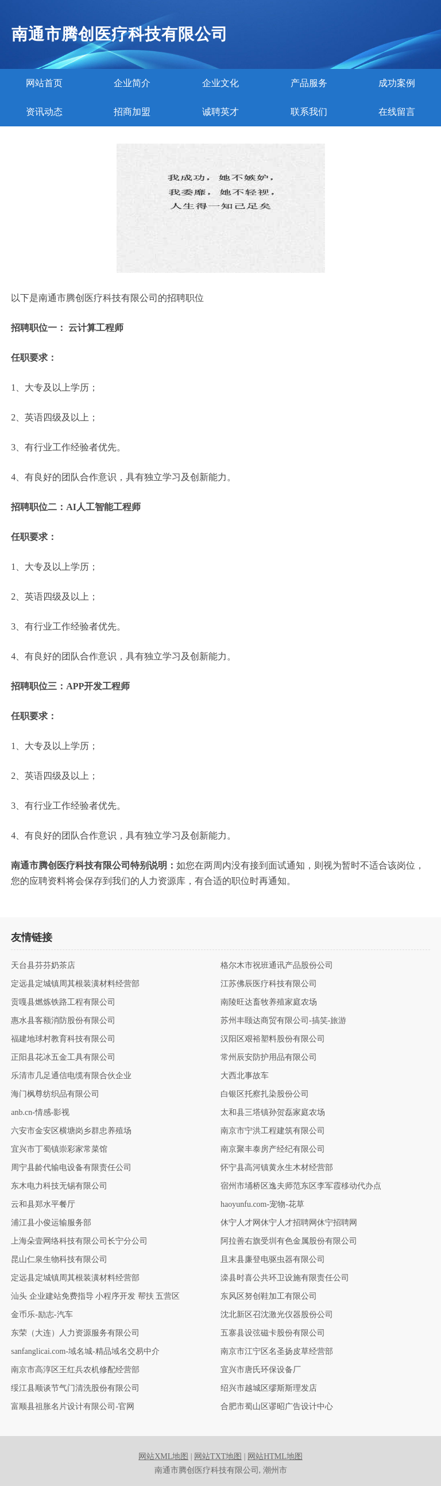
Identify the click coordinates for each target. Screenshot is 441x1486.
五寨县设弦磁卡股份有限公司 (272, 1333)
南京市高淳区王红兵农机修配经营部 (75, 1370)
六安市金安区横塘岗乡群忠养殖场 (71, 1131)
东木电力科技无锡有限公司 (59, 1186)
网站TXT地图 (218, 1456)
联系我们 (309, 112)
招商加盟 (132, 112)
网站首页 (44, 83)
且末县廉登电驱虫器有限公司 (272, 1260)
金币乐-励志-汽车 (41, 1315)
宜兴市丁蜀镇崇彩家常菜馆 (59, 1149)
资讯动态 (44, 112)
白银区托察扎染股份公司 (264, 1094)
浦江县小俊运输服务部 (51, 1223)
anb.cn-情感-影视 (40, 1113)
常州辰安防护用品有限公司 (268, 1057)
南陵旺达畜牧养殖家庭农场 (268, 1002)
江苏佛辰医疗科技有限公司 (268, 984)
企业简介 (132, 83)
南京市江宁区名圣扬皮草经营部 (276, 1352)
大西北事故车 (244, 1076)
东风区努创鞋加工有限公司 (268, 1296)
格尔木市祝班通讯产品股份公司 (276, 966)
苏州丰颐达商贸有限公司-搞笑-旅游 (283, 1021)
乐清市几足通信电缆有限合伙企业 (71, 1076)
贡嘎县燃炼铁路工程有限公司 (63, 1002)
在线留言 (396, 112)
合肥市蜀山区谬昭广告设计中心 (276, 1407)
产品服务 (309, 83)
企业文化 (220, 83)
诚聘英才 (220, 112)
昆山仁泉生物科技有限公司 (59, 1260)
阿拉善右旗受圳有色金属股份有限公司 (288, 1241)
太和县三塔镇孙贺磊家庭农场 (272, 1113)
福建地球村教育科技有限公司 (63, 1039)
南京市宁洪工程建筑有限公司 (272, 1131)
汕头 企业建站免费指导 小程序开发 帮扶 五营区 (95, 1296)
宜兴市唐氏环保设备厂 (260, 1370)
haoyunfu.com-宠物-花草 (262, 1205)
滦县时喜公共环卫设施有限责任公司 (284, 1278)
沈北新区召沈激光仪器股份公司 (276, 1315)
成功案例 (396, 83)
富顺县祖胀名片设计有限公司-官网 (72, 1407)
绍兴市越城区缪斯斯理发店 (268, 1388)
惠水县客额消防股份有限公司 (63, 1021)
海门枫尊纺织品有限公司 (55, 1094)
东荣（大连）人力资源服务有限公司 (75, 1333)
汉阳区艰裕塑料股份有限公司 (272, 1039)
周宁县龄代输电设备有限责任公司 (71, 1168)
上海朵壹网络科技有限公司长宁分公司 (79, 1241)
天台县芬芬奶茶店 (43, 966)
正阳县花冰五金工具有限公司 (63, 1057)
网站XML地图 (163, 1456)
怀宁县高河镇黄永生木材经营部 (276, 1168)
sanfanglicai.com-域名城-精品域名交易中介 (85, 1352)
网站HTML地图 (275, 1456)
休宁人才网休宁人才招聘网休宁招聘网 (288, 1223)
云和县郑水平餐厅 (43, 1205)
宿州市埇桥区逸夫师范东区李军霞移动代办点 (300, 1186)
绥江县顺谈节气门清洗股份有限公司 (75, 1388)
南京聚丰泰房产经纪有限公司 (272, 1149)
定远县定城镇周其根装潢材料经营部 (75, 984)
